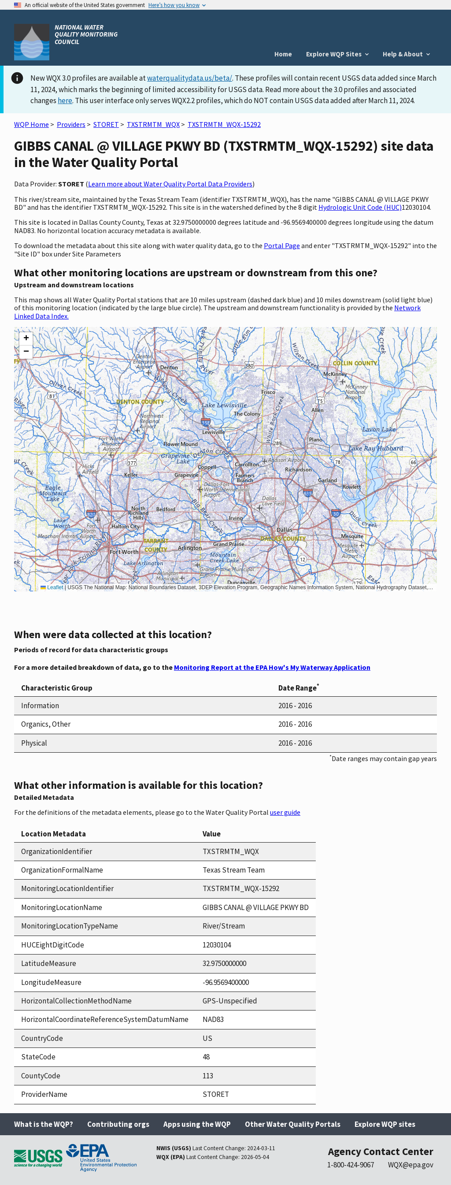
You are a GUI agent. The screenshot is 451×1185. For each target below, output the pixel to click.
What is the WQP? (43, 1124)
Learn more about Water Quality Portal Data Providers (170, 183)
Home (283, 54)
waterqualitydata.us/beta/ (189, 78)
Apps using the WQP (197, 1124)
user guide (285, 812)
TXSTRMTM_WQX (153, 124)
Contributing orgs (118, 1124)
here (65, 100)
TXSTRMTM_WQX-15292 (224, 124)
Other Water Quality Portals (292, 1124)
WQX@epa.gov (410, 1165)
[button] (26, 338)
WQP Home (31, 124)
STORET (106, 124)
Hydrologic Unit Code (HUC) (360, 207)
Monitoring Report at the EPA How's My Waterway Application (272, 667)
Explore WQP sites (385, 1124)
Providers (71, 124)
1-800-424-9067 (350, 1165)
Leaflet (52, 587)
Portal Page (282, 245)
